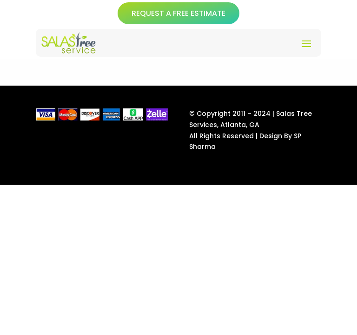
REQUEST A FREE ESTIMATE (178, 13)
